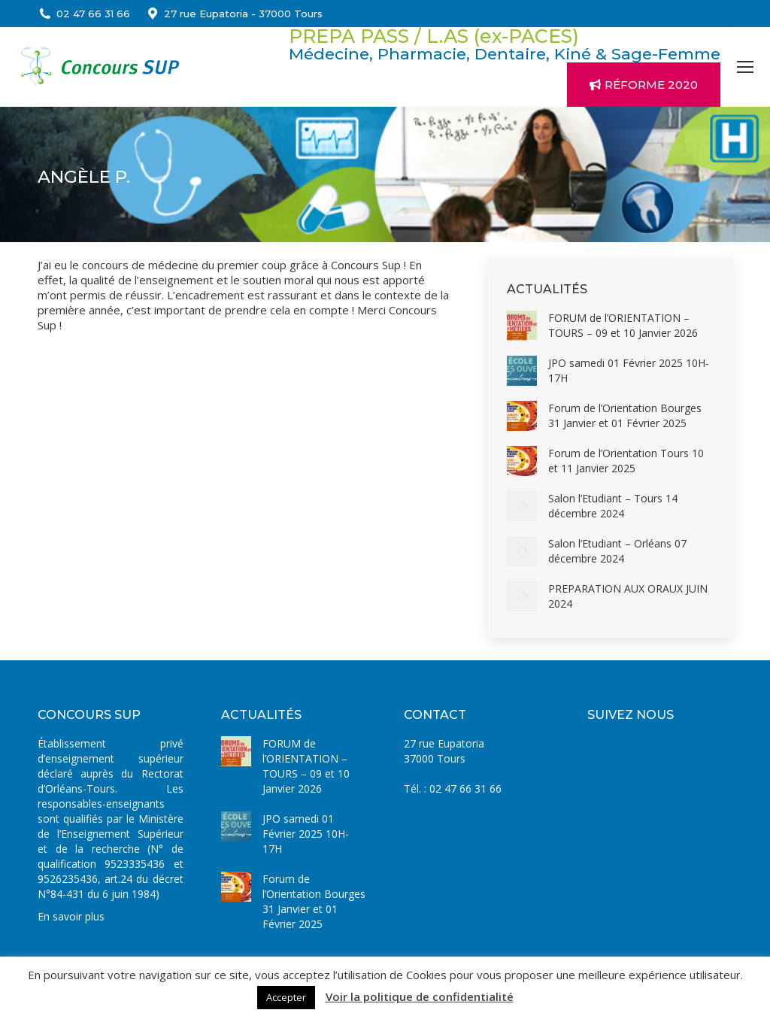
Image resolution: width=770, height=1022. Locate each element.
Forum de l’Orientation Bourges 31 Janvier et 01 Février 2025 (625, 415)
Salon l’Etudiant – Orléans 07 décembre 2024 (617, 551)
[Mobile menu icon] (745, 67)
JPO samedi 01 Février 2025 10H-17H (628, 370)
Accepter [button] (286, 997)
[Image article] (522, 326)
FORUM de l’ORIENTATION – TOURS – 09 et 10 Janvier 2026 (623, 325)
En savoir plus (71, 916)
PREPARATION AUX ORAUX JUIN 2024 (628, 596)
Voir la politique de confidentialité (420, 996)
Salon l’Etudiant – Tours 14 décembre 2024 (613, 505)
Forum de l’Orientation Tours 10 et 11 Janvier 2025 (626, 460)
